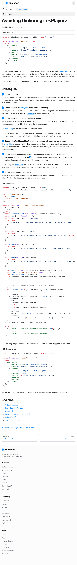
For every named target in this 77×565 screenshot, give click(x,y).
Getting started (7, 467)
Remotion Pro (8, 551)
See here (30, 113)
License (5, 547)
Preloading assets (11, 405)
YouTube (6, 513)
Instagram (6, 520)
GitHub (5, 489)
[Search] (73, 3)
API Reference (7, 470)
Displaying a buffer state (14, 408)
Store (4, 483)
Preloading (9, 129)
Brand (5, 554)
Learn (4, 480)
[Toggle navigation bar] (3, 2)
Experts (4, 504)
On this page (8, 14)
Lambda (5, 476)
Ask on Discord (27, 427)
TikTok (5, 523)
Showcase (5, 501)
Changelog (7, 486)
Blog (3, 538)
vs (17, 414)
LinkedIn (6, 517)
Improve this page (10, 427)
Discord (5, 507)
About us (5, 535)
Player (4, 473)
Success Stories (7, 541)
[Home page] (3, 9)
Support (5, 544)
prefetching (8, 144)
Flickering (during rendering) (15, 420)
